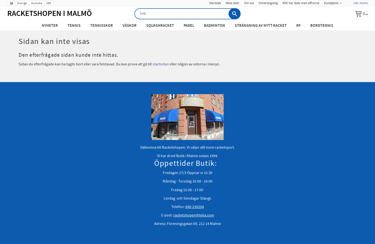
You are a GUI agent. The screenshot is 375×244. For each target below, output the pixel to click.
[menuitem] (347, 1)
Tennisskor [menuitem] (101, 25)
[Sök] (235, 13)
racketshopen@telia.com (193, 215)
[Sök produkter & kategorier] (187, 13)
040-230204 (194, 206)
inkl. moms (361, 3)
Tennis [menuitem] (74, 25)
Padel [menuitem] (189, 25)
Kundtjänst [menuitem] (331, 3)
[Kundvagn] (361, 14)
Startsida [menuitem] (215, 3)
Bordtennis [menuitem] (321, 25)
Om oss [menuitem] (249, 3)
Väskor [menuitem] (130, 25)
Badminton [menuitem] (214, 25)
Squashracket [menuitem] (160, 25)
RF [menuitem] (298, 25)
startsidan (161, 64)
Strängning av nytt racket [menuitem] (261, 25)
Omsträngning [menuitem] (268, 3)
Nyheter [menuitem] (50, 25)
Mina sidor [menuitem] (232, 3)
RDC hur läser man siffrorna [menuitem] (301, 3)
